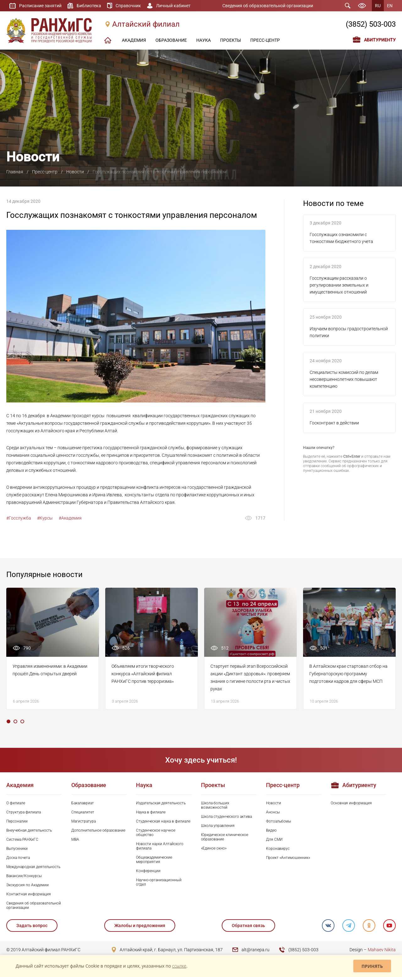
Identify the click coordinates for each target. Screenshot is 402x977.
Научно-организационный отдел (159, 882)
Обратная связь (248, 925)
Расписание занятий (40, 5)
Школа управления (218, 825)
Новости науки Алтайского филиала (159, 846)
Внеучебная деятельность (29, 830)
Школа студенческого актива (226, 816)
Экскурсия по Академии (27, 885)
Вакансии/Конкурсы (24, 876)
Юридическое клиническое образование (224, 837)
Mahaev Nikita (382, 949)
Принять (372, 966)
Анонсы (273, 812)
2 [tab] (15, 721)
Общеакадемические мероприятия (154, 859)
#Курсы (45, 518)
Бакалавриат (82, 803)
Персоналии (17, 821)
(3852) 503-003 (371, 24)
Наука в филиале (151, 812)
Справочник (128, 5)
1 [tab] (8, 721)
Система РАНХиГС (22, 839)
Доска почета (18, 858)
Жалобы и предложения (139, 925)
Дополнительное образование (98, 830)
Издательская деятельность (161, 803)
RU (378, 5)
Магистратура (83, 821)
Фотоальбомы (278, 821)
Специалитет (82, 812)
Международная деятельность (33, 867)
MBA (75, 839)
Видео (271, 830)
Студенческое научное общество (155, 832)
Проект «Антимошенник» (288, 858)
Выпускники (17, 848)
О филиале (15, 803)
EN (390, 5)
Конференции (148, 871)
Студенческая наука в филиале (163, 821)
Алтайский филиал (146, 24)
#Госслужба (18, 518)
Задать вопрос (31, 925)
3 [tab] (22, 721)
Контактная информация (28, 894)
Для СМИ (274, 839)
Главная (14, 172)
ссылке (179, 966)
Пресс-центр (44, 172)
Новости (75, 172)
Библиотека (89, 5)
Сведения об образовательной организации (267, 5)
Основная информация (351, 803)
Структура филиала (23, 812)
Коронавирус (278, 848)
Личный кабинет (173, 5)
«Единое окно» (213, 848)
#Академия (70, 518)
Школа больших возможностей (215, 805)
